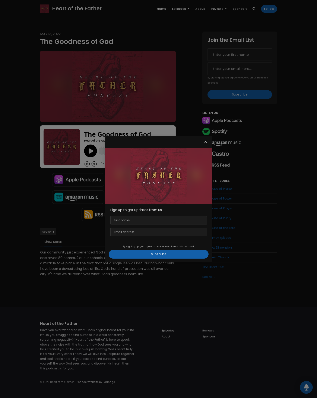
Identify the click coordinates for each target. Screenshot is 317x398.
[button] (205, 142)
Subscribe (158, 254)
